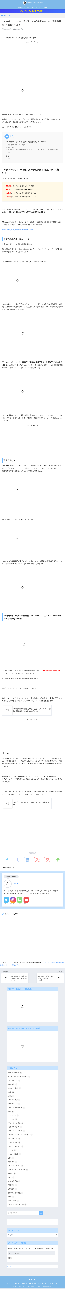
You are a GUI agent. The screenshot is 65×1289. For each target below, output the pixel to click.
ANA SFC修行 (14, 1089)
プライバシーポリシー (17, 1205)
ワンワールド (14, 1139)
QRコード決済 (14, 1155)
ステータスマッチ (15, 1147)
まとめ (8, 156)
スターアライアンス (16, 1131)
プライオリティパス (16, 1108)
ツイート (10, 1267)
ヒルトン (12, 1120)
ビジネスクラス (15, 1127)
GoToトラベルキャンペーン (19, 1077)
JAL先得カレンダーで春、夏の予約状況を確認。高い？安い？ (26, 142)
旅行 (11, 1178)
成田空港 (12, 1189)
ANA (11, 1096)
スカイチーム (14, 1143)
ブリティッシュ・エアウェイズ (20, 1135)
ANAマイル (21, 7)
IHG (45, 7)
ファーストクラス (15, 1124)
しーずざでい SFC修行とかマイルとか (33, 3)
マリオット (39, 7)
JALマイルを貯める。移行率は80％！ (32, 11)
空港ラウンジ (14, 1104)
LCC (11, 1197)
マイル (12, 1151)
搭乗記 (12, 1174)
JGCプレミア (14, 1100)
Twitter (6, 904)
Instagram (12, 904)
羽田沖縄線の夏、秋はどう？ (16, 145)
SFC (33, 7)
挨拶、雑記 (13, 1201)
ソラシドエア (14, 1081)
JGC (28, 7)
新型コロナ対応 (15, 1073)
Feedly (19, 904)
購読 (9, 1258)
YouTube (26, 904)
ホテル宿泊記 (14, 1182)
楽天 (11, 1158)
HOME (32, 1280)
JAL (13, 868)
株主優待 (12, 1162)
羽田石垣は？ (12, 148)
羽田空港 (12, 1186)
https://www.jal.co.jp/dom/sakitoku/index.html (17, 230)
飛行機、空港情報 (15, 1193)
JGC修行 (12, 1085)
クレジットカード (15, 1166)
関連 (9, 159)
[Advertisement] (32, 57)
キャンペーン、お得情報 (18, 1170)
